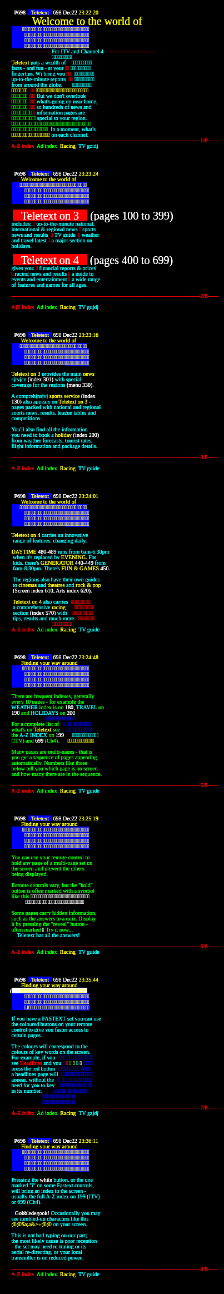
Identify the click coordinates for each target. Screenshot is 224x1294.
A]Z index (24, 307)
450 (104, 568)
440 (79, 563)
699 (161, 260)
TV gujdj (89, 307)
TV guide (90, 468)
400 (130, 260)
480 (42, 552)
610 (49, 591)
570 (50, 613)
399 (161, 216)
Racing (69, 146)
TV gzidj (89, 146)
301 (47, 379)
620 (85, 591)
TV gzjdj (89, 1113)
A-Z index (24, 146)
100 (130, 216)
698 (57, 12)
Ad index (48, 146)
